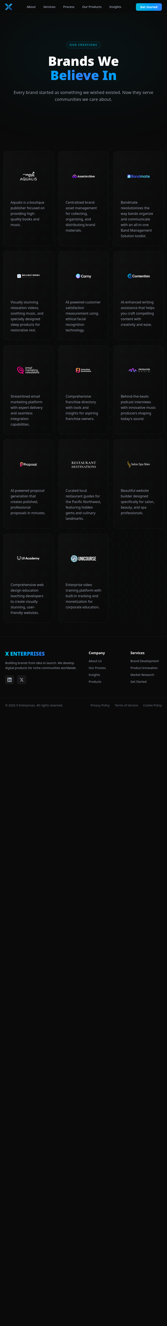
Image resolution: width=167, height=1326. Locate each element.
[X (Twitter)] (21, 679)
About (31, 7)
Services (49, 7)
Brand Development (145, 661)
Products (95, 682)
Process (68, 7)
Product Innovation (144, 668)
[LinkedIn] (9, 679)
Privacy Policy (100, 705)
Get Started (149, 7)
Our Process (97, 668)
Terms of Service (126, 705)
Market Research (142, 675)
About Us (95, 661)
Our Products (92, 7)
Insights (115, 7)
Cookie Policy (152, 705)
